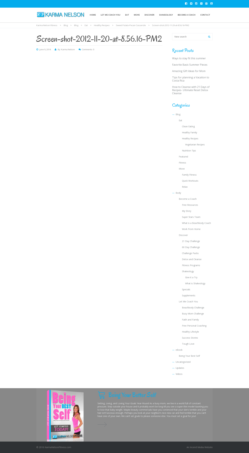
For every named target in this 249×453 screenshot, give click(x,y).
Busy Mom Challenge (193, 313)
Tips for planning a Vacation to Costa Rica (190, 79)
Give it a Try (191, 277)
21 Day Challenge (191, 241)
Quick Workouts (190, 180)
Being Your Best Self (189, 355)
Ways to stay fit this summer (189, 58)
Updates (180, 367)
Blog (178, 114)
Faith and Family (190, 319)
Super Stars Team (191, 216)
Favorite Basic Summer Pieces (189, 64)
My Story (186, 210)
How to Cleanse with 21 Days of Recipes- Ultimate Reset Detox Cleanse (191, 90)
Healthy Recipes (190, 138)
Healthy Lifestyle (190, 331)
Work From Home (191, 229)
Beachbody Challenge (193, 307)
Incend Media (197, 447)
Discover (149, 14)
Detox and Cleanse (192, 259)
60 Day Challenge (191, 247)
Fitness (182, 162)
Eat (127, 14)
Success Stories (190, 337)
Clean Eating (188, 126)
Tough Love (188, 343)
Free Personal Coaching (194, 325)
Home (93, 14)
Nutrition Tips (189, 150)
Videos (179, 373)
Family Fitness (189, 174)
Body (178, 192)
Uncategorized (183, 361)
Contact (205, 14)
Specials (186, 289)
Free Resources (190, 204)
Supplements (188, 295)
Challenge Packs (190, 253)
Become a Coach (186, 14)
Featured (183, 156)
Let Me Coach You (110, 14)
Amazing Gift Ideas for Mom (188, 71)
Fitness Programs (191, 265)
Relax (185, 186)
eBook (179, 349)
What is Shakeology (195, 283)
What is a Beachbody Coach (196, 223)
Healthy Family (189, 132)
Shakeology (166, 14)
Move (137, 14)
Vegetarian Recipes (195, 144)
